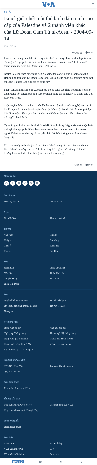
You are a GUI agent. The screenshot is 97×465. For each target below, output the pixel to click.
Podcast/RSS (56, 201)
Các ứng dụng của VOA (61, 404)
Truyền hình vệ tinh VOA (16, 300)
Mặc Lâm (8, 273)
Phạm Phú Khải (57, 267)
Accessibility (56, 443)
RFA (52, 448)
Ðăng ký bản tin (11, 201)
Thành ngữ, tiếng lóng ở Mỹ (17, 344)
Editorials (54, 454)
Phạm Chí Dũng (11, 283)
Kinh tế (53, 234)
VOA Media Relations (14, 454)
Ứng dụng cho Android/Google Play (21, 410)
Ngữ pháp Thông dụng (15, 333)
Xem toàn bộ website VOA (17, 388)
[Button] (77, 52)
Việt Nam (8, 234)
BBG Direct (9, 443)
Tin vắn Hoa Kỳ (57, 305)
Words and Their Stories (61, 338)
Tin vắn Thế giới (58, 300)
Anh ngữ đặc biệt (58, 327)
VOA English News (13, 448)
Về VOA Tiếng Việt (13, 366)
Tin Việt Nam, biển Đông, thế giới (20, 305)
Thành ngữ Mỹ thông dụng (63, 333)
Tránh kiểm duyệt (12, 426)
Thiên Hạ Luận (57, 273)
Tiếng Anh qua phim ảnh (16, 338)
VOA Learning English (61, 344)
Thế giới (8, 240)
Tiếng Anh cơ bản (12, 327)
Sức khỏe (54, 251)
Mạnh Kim (9, 267)
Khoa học (54, 245)
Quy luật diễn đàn (12, 371)
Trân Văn (54, 278)
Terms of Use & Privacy (61, 366)
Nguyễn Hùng (10, 278)
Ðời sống (54, 240)
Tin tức (7, 11)
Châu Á (7, 245)
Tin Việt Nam (10, 218)
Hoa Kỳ (7, 251)
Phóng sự (8, 311)
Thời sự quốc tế (57, 218)
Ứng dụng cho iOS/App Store (18, 404)
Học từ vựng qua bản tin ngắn (18, 349)
